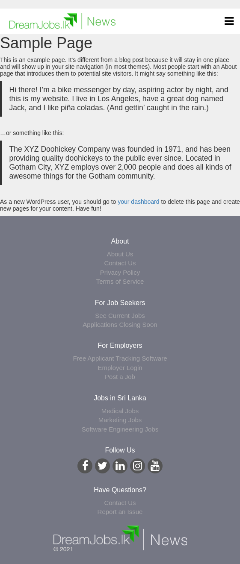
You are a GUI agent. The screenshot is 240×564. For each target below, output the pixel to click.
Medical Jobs (120, 410)
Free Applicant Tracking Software (120, 358)
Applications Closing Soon (120, 324)
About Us (120, 254)
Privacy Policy (120, 272)
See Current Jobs (120, 315)
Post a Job (120, 376)
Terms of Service (120, 281)
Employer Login (120, 367)
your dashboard (138, 201)
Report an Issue (120, 511)
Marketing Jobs (120, 419)
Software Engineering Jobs (120, 429)
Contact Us (120, 263)
